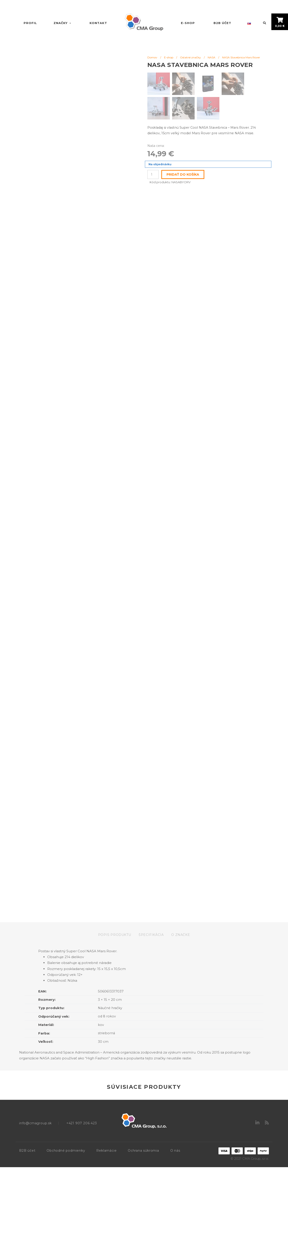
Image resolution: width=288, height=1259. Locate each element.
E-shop (188, 23)
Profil (30, 23)
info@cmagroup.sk (35, 1215)
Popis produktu (114, 1027)
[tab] (118, 1026)
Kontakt (98, 23)
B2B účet (222, 23)
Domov (152, 57)
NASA (211, 57)
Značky (63, 23)
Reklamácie (106, 1242)
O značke (180, 1027)
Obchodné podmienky (66, 1242)
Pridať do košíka (182, 174)
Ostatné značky (190, 57)
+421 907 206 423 (81, 1215)
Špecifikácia (151, 1027)
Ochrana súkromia (143, 1242)
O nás (175, 1242)
